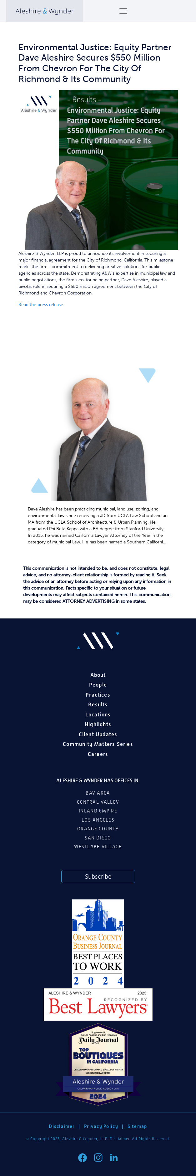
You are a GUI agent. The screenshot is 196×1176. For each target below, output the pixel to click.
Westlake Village (98, 846)
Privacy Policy (101, 1126)
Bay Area (98, 793)
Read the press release (40, 304)
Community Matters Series (98, 744)
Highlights (98, 724)
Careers (98, 754)
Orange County (98, 828)
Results (98, 704)
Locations (98, 714)
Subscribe (98, 876)
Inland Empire (98, 810)
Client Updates (98, 734)
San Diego (98, 837)
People (98, 685)
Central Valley (98, 802)
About (98, 675)
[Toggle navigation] (123, 11)
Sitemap (137, 1126)
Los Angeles (98, 820)
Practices (98, 695)
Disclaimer (62, 1126)
